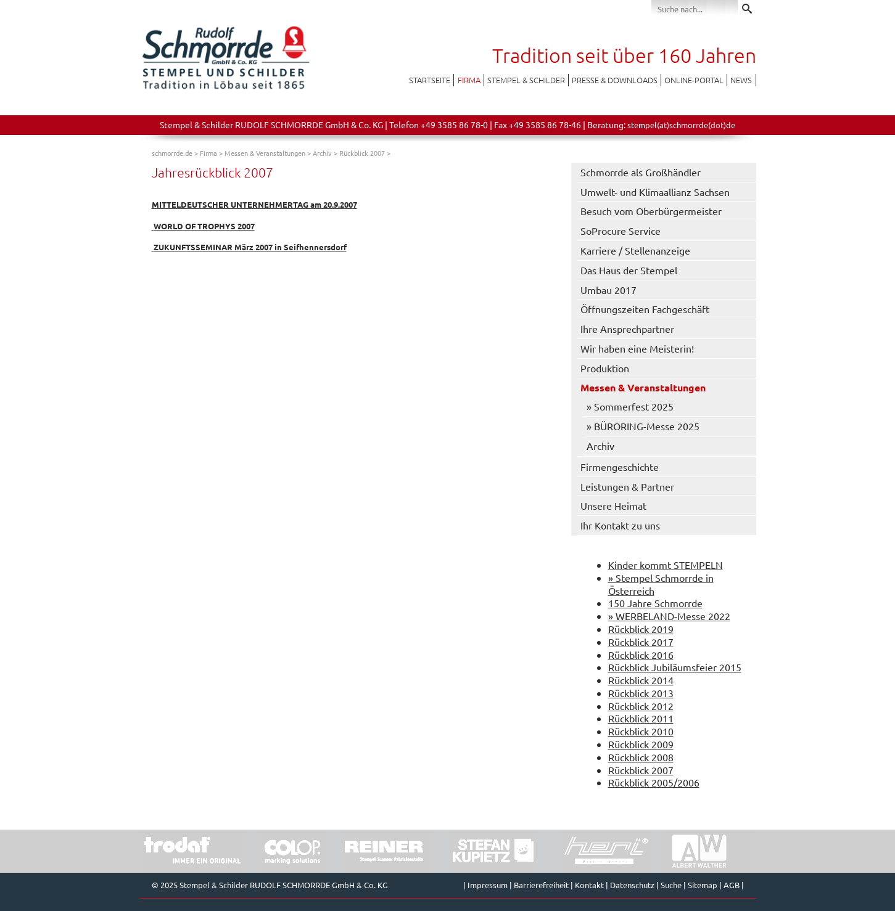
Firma (469, 80)
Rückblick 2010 (641, 731)
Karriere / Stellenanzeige (635, 250)
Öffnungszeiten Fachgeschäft (644, 309)
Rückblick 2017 (641, 641)
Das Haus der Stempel (628, 270)
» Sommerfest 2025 (630, 406)
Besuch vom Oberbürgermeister (651, 211)
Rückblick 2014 (641, 680)
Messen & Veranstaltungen (265, 153)
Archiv (322, 153)
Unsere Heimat (613, 505)
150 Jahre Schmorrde (655, 603)
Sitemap (702, 885)
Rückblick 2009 (641, 744)
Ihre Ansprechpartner (627, 328)
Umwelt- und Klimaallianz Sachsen (655, 192)
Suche (671, 885)
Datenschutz (632, 885)
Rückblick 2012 (641, 706)
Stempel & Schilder (526, 80)
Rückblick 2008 (641, 757)
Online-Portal (694, 80)
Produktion (604, 368)
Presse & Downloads (615, 80)
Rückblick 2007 (362, 153)
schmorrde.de (172, 153)
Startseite (429, 80)
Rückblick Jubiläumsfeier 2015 (674, 667)
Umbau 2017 (608, 290)
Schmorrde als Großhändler (640, 172)
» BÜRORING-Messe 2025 (643, 426)
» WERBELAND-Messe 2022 (669, 616)
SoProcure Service (620, 230)
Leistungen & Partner (627, 486)
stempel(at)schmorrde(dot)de (681, 125)
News (741, 80)
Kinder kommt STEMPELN (665, 564)
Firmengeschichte (619, 466)
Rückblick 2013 (641, 693)
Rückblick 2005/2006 (653, 782)
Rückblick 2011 (641, 718)
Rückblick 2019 (641, 629)
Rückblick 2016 (641, 654)
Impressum (488, 885)
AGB (732, 885)
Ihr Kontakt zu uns (620, 525)
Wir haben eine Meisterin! (637, 348)
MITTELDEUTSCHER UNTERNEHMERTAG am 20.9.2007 (254, 204)
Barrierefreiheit (541, 885)
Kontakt (589, 885)
